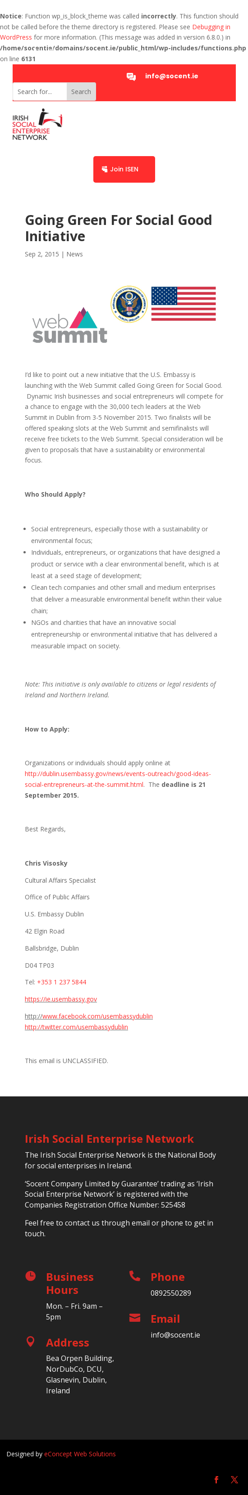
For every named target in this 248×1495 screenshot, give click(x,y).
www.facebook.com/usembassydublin (97, 1016)
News (74, 254)
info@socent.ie (171, 76)
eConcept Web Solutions (80, 1454)
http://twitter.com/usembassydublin (76, 1027)
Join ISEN (124, 169)
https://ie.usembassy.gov (61, 999)
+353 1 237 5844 (61, 982)
